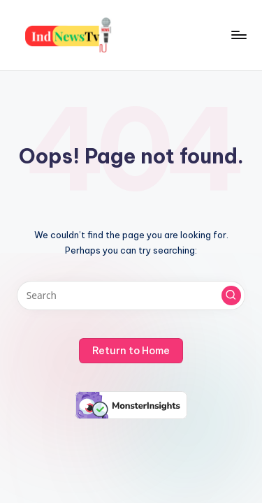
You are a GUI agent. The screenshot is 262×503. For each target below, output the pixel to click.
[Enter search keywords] (131, 295)
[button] (231, 295)
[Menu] (238, 34)
